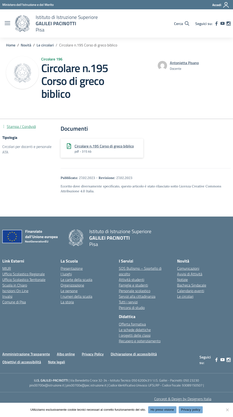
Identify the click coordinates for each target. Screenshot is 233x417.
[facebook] (216, 23)
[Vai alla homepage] (22, 23)
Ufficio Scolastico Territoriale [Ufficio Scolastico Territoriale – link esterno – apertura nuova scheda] (23, 279)
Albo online (66, 354)
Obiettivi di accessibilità (21, 362)
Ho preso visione (162, 409)
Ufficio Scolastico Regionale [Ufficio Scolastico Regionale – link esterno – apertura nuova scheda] (23, 274)
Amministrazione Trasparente (26, 354)
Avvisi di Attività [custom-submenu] (189, 274)
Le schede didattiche (135, 330)
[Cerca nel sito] (182, 24)
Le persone (69, 291)
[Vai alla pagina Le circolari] (45, 45)
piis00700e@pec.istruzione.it (86, 385)
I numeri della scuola (76, 296)
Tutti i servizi (128, 302)
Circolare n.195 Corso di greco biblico (104, 146)
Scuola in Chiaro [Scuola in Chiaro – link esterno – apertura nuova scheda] (14, 285)
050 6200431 (141, 380)
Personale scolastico (134, 291)
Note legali (56, 362)
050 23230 (191, 380)
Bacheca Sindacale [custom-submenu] (191, 285)
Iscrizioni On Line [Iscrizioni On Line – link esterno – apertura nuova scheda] (15, 291)
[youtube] (222, 23)
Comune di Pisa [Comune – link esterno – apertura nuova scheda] (14, 302)
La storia (67, 302)
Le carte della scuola (76, 279)
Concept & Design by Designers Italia (182, 399)
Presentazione (72, 268)
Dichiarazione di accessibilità (134, 354)
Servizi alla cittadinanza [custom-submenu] (137, 296)
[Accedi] (221, 5)
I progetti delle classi (135, 335)
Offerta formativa (132, 324)
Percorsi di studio (132, 307)
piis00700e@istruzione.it (46, 385)
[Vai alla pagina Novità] (26, 45)
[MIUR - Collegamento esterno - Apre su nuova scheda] (28, 4)
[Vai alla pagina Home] (10, 45)
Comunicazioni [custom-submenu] (188, 268)
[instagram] (228, 23)
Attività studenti (131, 279)
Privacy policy (190, 409)
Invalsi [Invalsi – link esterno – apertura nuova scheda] (7, 296)
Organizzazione (72, 285)
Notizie (182, 279)
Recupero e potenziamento (140, 341)
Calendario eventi (190, 291)
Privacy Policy (93, 354)
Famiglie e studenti (133, 285)
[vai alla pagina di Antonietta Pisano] (184, 63)
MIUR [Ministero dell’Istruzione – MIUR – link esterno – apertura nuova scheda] (6, 268)
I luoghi (66, 274)
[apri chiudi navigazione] (7, 23)
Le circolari (185, 296)
